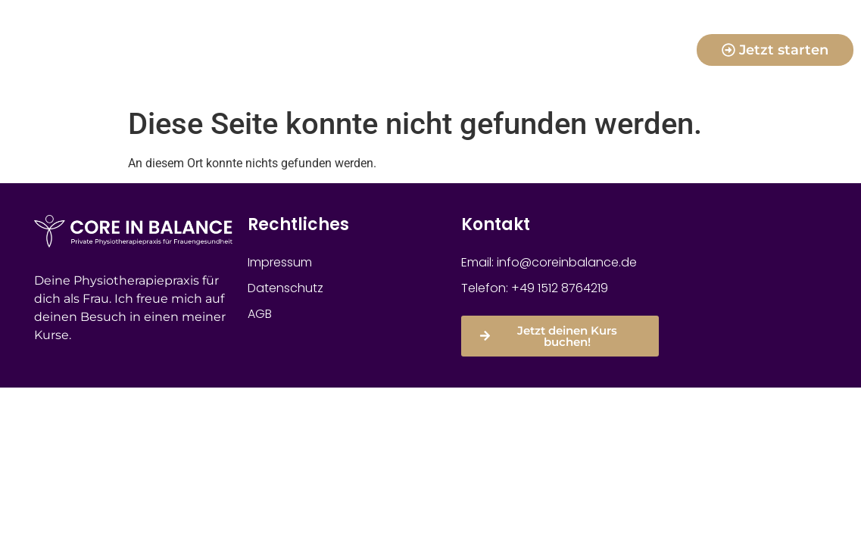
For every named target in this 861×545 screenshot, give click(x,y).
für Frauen (535, 32)
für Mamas (326, 32)
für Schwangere (431, 32)
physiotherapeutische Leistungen (430, 67)
